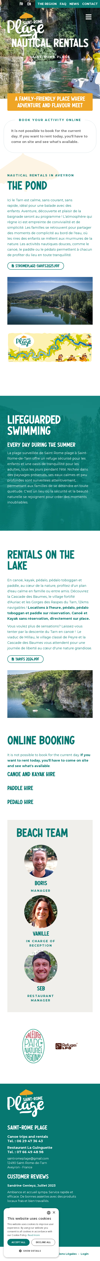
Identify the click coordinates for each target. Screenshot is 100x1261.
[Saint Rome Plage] (25, 26)
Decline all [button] (43, 1242)
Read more (34, 1235)
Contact (90, 4)
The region (47, 4)
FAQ (63, 4)
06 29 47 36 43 (30, 1141)
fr (21, 4)
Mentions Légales (64, 1254)
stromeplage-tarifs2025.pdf (37, 266)
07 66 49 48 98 (30, 1152)
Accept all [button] (19, 1242)
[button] (88, 17)
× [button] (53, 1212)
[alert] (31, 1232)
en (29, 4)
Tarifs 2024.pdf (27, 659)
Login (85, 1254)
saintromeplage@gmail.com (28, 1158)
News (74, 4)
